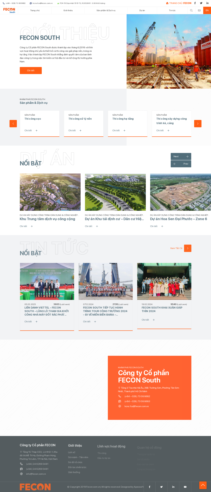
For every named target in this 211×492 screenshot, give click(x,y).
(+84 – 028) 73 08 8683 (136, 401)
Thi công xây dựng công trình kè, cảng (173, 121)
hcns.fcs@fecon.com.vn (135, 406)
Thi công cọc (34, 118)
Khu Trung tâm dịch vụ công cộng (47, 219)
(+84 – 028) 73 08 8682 (136, 396)
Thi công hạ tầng (124, 118)
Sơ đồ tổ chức (75, 464)
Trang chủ (35, 10)
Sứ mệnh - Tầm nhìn (78, 459)
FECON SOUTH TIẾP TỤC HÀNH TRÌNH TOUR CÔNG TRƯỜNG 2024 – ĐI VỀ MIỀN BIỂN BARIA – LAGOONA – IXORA (107, 311)
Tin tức (172, 10)
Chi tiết (30, 70)
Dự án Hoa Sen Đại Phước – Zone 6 (178, 219)
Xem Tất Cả (182, 248)
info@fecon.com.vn (33, 475)
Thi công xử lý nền (81, 118)
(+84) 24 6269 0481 (34, 465)
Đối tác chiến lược (77, 469)
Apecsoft (139, 488)
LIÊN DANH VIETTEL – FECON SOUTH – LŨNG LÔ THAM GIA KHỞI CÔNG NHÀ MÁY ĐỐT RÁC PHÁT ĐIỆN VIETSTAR (48, 311)
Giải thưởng (74, 474)
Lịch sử (71, 454)
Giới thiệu (68, 10)
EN (207, 10)
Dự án (142, 10)
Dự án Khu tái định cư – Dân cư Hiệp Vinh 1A (114, 219)
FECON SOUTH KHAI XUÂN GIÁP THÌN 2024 (163, 309)
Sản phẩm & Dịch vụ (106, 10)
